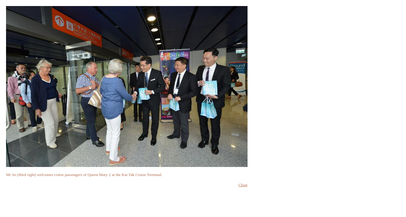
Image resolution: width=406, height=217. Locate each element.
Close (243, 185)
